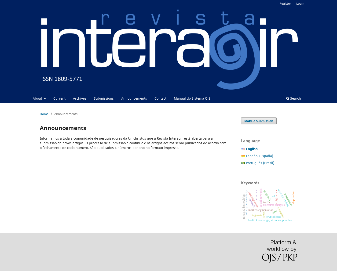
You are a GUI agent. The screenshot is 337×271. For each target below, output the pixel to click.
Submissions (104, 98)
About (38, 98)
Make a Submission (258, 121)
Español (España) (259, 156)
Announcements (134, 98)
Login (300, 3)
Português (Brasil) (260, 163)
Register (285, 3)
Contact (160, 98)
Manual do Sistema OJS (192, 98)
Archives (79, 98)
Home (44, 114)
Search (293, 98)
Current (59, 98)
